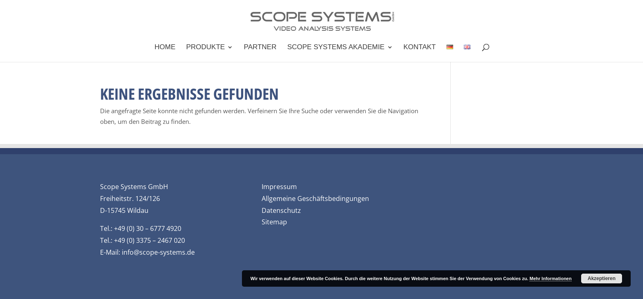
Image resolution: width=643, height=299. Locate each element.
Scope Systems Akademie (335, 47)
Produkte (205, 47)
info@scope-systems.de (158, 252)
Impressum (279, 186)
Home (165, 47)
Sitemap (274, 221)
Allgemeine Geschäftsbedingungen (315, 198)
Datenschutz (281, 210)
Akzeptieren (602, 278)
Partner (260, 47)
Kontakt (420, 47)
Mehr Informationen (550, 278)
